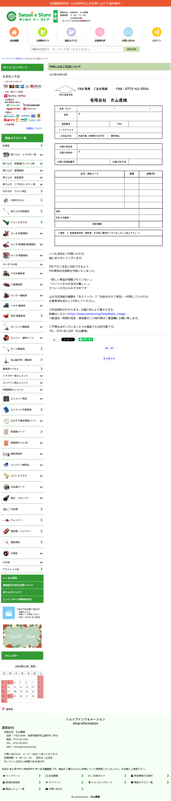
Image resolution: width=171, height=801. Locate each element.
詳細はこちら (34, 128)
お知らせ (109, 358)
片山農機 (95, 796)
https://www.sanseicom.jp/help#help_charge (96, 314)
